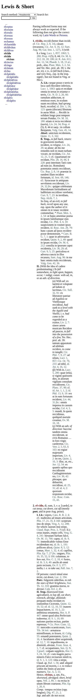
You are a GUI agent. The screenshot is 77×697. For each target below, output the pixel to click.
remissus (45, 100)
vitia (55, 660)
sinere (55, 325)
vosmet (61, 224)
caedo (65, 505)
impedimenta (57, 642)
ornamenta (53, 612)
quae (51, 236)
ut (63, 97)
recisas (57, 621)
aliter (57, 639)
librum (46, 683)
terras (53, 91)
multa (49, 600)
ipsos (68, 224)
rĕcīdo (7, 56)
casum (49, 230)
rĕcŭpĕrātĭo (12, 77)
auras (46, 112)
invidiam (63, 195)
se (66, 298)
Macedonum (47, 189)
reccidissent (58, 384)
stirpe (47, 523)
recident (64, 210)
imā (58, 526)
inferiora (65, 85)
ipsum (46, 218)
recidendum (43, 544)
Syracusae (50, 180)
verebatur (67, 192)
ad (42, 165)
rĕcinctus (8, 62)
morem (52, 665)
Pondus (52, 118)
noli (52, 150)
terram (44, 118)
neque (52, 82)
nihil (63, 363)
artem (62, 325)
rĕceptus (8, 26)
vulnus (59, 541)
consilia (50, 245)
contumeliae (47, 213)
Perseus (63, 35)
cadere (61, 266)
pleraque (56, 479)
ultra (56, 615)
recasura (45, 257)
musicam (57, 328)
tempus (49, 689)
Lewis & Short (17, 6)
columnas (61, 556)
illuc (61, 461)
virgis (63, 440)
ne (50, 153)
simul (59, 574)
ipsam (46, 242)
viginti (58, 375)
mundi (58, 411)
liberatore (57, 295)
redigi (49, 275)
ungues (61, 553)
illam (52, 174)
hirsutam (49, 535)
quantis (56, 467)
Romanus (63, 437)
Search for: (43, 14)
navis (44, 124)
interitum (56, 162)
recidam (56, 153)
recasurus (38, 46)
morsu (62, 586)
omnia (44, 91)
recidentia (46, 248)
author (58, 207)
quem (49, 109)
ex (67, 281)
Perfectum (65, 615)
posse (59, 82)
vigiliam (56, 381)
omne (45, 615)
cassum (68, 405)
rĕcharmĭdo (10, 44)
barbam (58, 535)
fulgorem (49, 580)
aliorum (65, 378)
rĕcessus (8, 35)
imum (58, 518)
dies (54, 378)
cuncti (52, 574)
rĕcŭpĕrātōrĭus (14, 94)
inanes (46, 532)
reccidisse (52, 103)
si (53, 121)
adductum (56, 97)
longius (40, 692)
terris (67, 82)
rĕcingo (8, 65)
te (52, 210)
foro (57, 440)
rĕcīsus (10, 59)
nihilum (60, 346)
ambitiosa (42, 612)
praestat (64, 171)
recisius (57, 689)
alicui (49, 547)
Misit (52, 112)
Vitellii (55, 313)
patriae (66, 295)
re (42, 71)
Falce (48, 657)
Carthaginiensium (61, 473)
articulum (67, 518)
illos (61, 254)
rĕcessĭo (8, 32)
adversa (45, 254)
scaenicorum (58, 627)
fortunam (45, 177)
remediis (45, 150)
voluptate (68, 284)
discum (57, 109)
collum (66, 127)
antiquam (63, 180)
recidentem (64, 133)
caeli (48, 85)
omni (65, 562)
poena (69, 216)
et (62, 88)
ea (59, 680)
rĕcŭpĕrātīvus (14, 83)
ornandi (45, 636)
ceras (39, 532)
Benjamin (46, 130)
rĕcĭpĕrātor (9, 85)
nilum (55, 358)
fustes (67, 559)
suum (43, 103)
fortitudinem (60, 189)
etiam (49, 121)
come (55, 316)
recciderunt (58, 183)
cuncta (52, 254)
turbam (67, 150)
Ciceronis (54, 603)
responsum (58, 494)
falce (65, 535)
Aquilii (59, 310)
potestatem (55, 636)
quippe (56, 186)
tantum (56, 343)
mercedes (45, 627)
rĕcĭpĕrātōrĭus (11, 91)
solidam (45, 115)
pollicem (41, 547)
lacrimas (56, 289)
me (63, 147)
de (42, 523)
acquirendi (66, 639)
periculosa (61, 251)
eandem (45, 174)
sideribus (59, 580)
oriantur (64, 91)
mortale (66, 417)
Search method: (9, 14)
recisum (47, 565)
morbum (59, 142)
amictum (53, 133)
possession (66, 334)
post (58, 115)
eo (59, 449)
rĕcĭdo (7, 53)
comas (40, 550)
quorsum (57, 491)
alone (50, 147)
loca (43, 85)
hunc (43, 230)
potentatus (46, 168)
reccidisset (64, 168)
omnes (44, 210)
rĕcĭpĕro (8, 97)
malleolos (46, 518)
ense (65, 574)
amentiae (61, 216)
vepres (48, 515)
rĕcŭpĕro (11, 100)
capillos (68, 550)
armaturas (55, 630)
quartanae (61, 156)
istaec (56, 210)
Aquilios (59, 298)
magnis (60, 654)
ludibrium (46, 192)
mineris (41, 657)
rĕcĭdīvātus (9, 47)
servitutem (46, 183)
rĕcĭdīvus (9, 50)
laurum (52, 526)
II (67, 529)
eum (46, 165)
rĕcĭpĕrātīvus (11, 80)
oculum (63, 100)
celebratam (66, 186)
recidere (45, 145)
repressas (41, 624)
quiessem (67, 375)
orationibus (42, 603)
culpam (50, 651)
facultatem (48, 639)
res (59, 458)
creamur (56, 420)
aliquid (68, 662)
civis (54, 437)
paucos (59, 331)
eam (60, 396)
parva (68, 654)
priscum (41, 665)
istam (60, 150)
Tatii (63, 162)
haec (43, 260)
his (59, 147)
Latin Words (49, 35)
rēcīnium (8, 68)
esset (53, 100)
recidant (68, 88)
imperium (57, 455)
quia (58, 88)
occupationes (52, 648)
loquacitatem (43, 609)
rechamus (9, 41)
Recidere (56, 85)
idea (53, 266)
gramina (54, 586)
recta (57, 121)
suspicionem (47, 224)
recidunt (45, 239)
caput (69, 245)
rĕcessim (8, 29)
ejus (66, 218)
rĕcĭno (7, 71)
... (6, 23)
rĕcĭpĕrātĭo (9, 74)
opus (39, 680)
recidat (44, 221)
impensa (56, 405)
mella (40, 568)
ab (56, 147)
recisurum (57, 657)
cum (69, 162)
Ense (65, 541)
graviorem (48, 142)
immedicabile (48, 541)
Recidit (63, 112)
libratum (66, 109)
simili (66, 657)
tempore (65, 115)
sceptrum (66, 520)
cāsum (60, 43)
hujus (53, 216)
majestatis (57, 452)
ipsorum (62, 245)
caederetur (57, 443)
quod (69, 239)
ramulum (45, 97)
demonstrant (53, 233)
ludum (59, 287)
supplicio (59, 651)
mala (55, 260)
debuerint (57, 482)
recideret (57, 399)
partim (49, 621)
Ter (42, 68)
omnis (55, 168)
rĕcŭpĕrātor (13, 88)
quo (70, 467)
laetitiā (56, 284)
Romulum (58, 165)
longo (53, 115)
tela (69, 372)
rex (70, 393)
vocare (44, 153)
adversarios (63, 236)
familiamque (57, 218)
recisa (64, 680)
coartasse (56, 683)
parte (39, 565)
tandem (56, 432)
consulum (67, 381)
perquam (41, 600)
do (52, 695)
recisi (39, 577)
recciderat (66, 121)
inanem (67, 606)
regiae (64, 449)
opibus (64, 467)
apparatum (65, 343)
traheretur (42, 618)
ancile (56, 562)
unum (40, 683)
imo (39, 523)
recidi (67, 40)
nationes (41, 621)
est (51, 544)
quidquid (57, 417)
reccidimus (58, 414)
